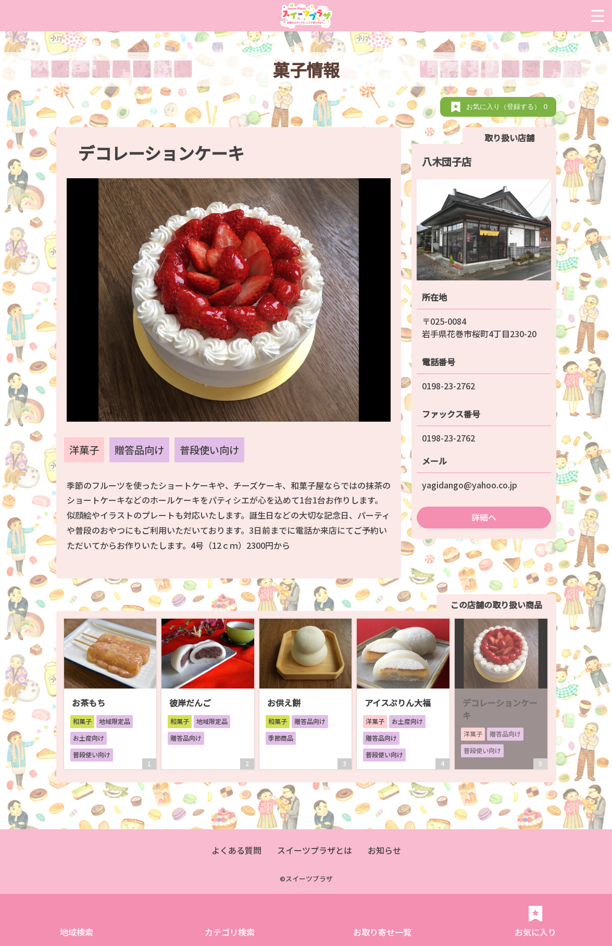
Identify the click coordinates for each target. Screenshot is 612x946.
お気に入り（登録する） (508, 106)
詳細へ (483, 517)
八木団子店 (446, 161)
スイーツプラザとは (314, 850)
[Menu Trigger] (597, 15)
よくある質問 (236, 850)
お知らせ (384, 850)
